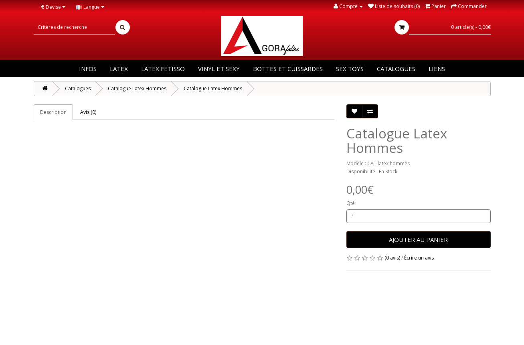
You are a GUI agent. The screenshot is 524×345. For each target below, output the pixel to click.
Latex (119, 69)
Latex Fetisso (163, 69)
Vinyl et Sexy (219, 69)
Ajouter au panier (418, 239)
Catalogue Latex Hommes (137, 88)
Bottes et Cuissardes (288, 69)
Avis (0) (88, 112)
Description (53, 112)
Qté (350, 203)
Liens (437, 69)
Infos (88, 69)
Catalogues (396, 69)
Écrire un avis (419, 257)
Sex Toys (350, 69)
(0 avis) (392, 257)
